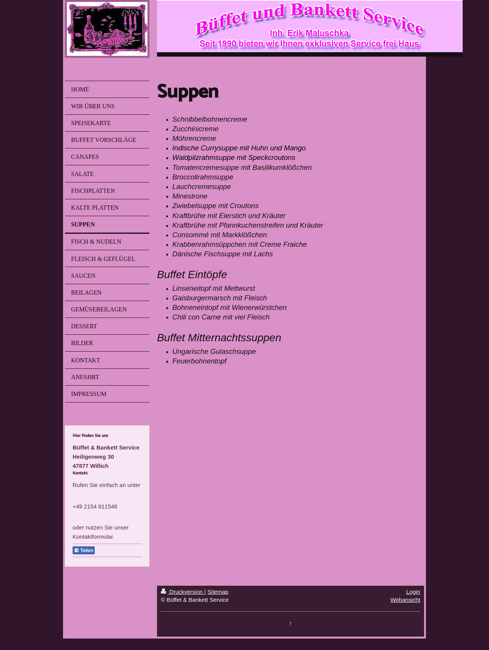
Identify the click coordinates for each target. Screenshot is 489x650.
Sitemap (217, 591)
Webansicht (405, 599)
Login (413, 591)
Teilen (83, 550)
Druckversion (182, 591)
